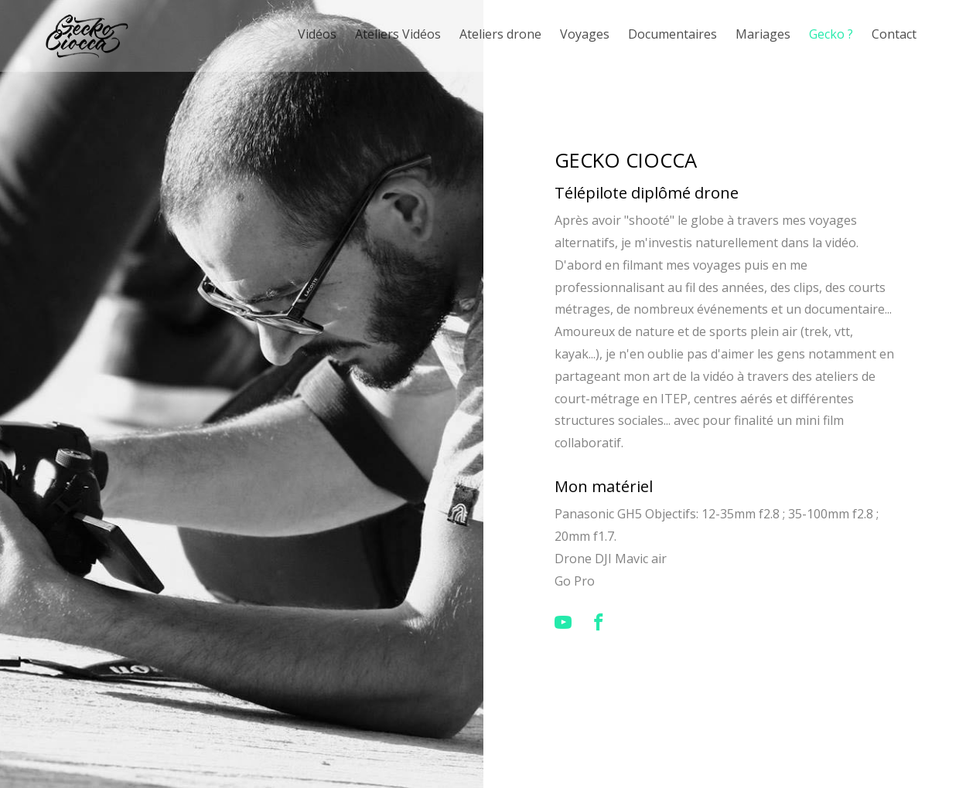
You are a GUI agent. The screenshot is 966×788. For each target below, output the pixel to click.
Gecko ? (831, 33)
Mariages (763, 33)
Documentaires (672, 33)
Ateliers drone (500, 33)
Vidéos (317, 33)
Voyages (584, 33)
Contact (894, 33)
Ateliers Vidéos (398, 33)
